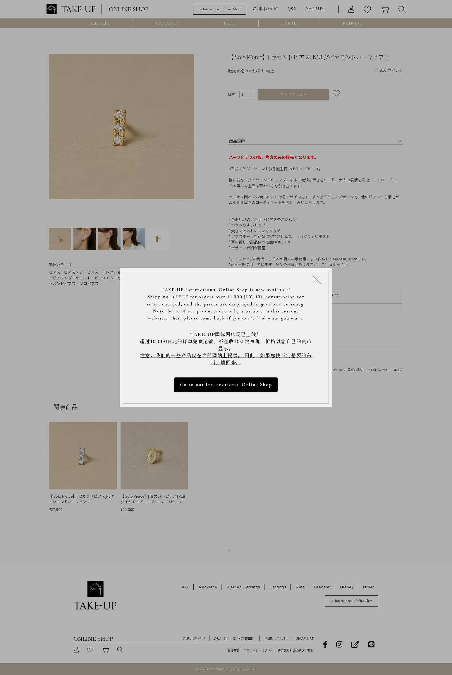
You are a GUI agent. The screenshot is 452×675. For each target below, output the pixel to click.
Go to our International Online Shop (226, 385)
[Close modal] (317, 280)
